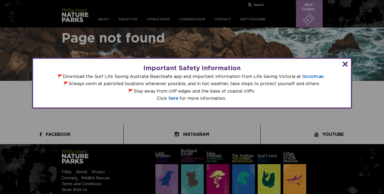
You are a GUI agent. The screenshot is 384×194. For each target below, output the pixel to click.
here (173, 98)
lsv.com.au (313, 76)
